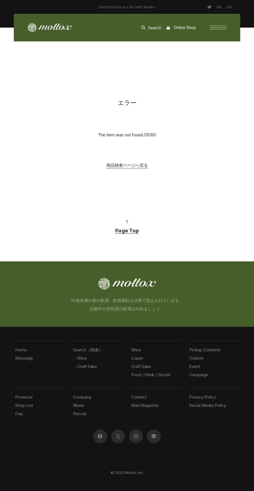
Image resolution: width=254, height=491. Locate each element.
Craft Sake (141, 366)
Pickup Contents (205, 350)
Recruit (80, 414)
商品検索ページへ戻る (127, 165)
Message (24, 358)
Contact (138, 397)
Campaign (198, 375)
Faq (18, 414)
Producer (24, 397)
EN (219, 7)
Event (194, 366)
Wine (136, 350)
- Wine (80, 358)
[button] (218, 27)
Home (21, 350)
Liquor (137, 358)
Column (196, 358)
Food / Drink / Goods (150, 375)
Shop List (24, 405)
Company (82, 397)
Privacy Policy (202, 397)
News (78, 405)
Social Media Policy (207, 405)
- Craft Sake (85, 366)
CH (229, 7)
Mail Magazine (145, 405)
